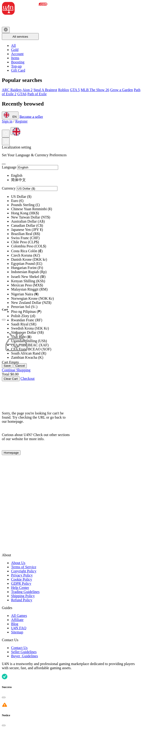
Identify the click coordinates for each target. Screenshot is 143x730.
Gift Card (18, 70)
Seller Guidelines (24, 652)
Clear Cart (11, 378)
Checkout (28, 378)
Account (17, 54)
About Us (18, 563)
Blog (14, 624)
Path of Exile (37, 94)
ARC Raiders (12, 90)
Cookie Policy (21, 579)
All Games (19, 616)
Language (9, 167)
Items (15, 58)
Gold (14, 50)
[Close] (4, 164)
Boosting (17, 62)
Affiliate (17, 620)
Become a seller (31, 116)
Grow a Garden (121, 90)
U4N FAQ (18, 628)
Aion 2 (27, 90)
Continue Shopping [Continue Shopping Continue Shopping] (16, 370)
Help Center (20, 588)
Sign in (7, 121)
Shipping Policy (23, 596)
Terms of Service (23, 567)
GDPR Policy (21, 583)
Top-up (16, 66)
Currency (9, 188)
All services (20, 36)
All (13, 46)
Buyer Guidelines (24, 656)
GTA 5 (75, 90)
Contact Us (19, 648)
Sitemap (17, 632)
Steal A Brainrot (45, 90)
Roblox (63, 90)
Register (21, 121)
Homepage (11, 452)
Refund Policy (21, 600)
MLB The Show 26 (95, 90)
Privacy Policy (22, 575)
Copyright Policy (23, 571)
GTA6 (22, 94)
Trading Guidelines (25, 592)
